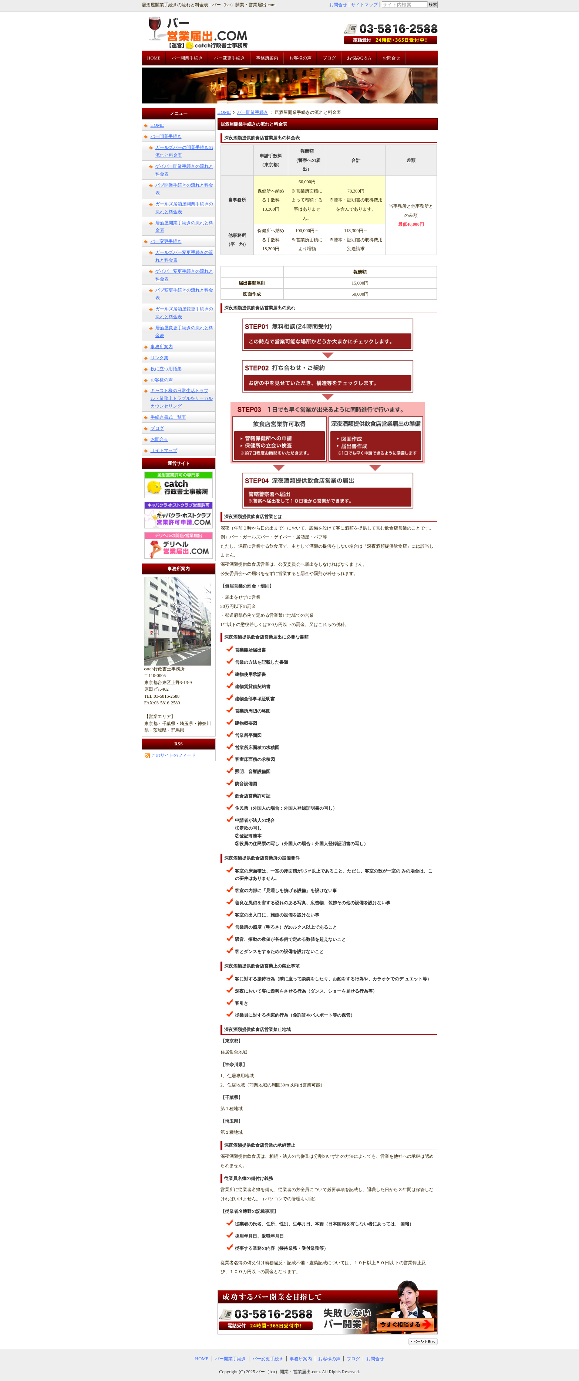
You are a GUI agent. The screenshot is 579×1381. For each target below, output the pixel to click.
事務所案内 (267, 58)
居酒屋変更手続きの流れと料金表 (184, 331)
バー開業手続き (187, 58)
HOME (154, 58)
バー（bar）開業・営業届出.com (288, 1371)
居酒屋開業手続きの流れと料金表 (184, 226)
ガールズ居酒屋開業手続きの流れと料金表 (184, 207)
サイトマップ (364, 4)
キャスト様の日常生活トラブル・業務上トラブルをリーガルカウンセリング (182, 398)
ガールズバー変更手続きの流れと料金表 (184, 256)
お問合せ (338, 4)
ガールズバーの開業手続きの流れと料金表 (184, 151)
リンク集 (159, 357)
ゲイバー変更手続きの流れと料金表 (184, 275)
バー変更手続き (229, 58)
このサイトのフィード (170, 755)
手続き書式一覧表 (168, 417)
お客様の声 (300, 58)
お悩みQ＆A (359, 58)
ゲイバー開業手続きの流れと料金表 (184, 170)
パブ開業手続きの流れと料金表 (184, 189)
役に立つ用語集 (166, 368)
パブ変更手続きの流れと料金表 (184, 294)
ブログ (329, 58)
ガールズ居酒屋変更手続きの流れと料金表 (184, 312)
